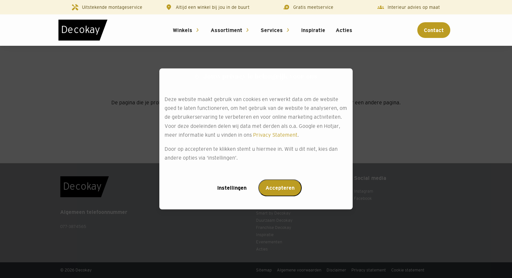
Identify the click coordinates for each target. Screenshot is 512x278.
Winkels (182, 30)
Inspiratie (313, 30)
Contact (434, 30)
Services (272, 30)
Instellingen (232, 188)
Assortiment (226, 30)
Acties (344, 30)
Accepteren (280, 188)
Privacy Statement (275, 135)
